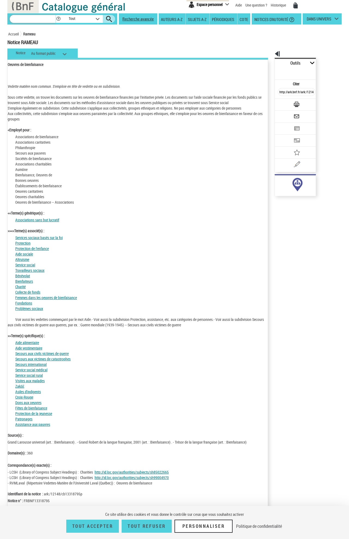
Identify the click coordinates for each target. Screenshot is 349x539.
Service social (25, 264)
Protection (23, 243)
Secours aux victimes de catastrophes (43, 359)
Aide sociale (24, 254)
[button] (58, 19)
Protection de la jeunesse (33, 413)
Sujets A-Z (197, 19)
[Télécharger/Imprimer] (282, 92)
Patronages (23, 418)
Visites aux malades (30, 380)
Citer (273, 71)
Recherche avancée (138, 19)
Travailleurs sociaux (29, 270)
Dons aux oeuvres (28, 402)
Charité (20, 286)
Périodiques (223, 19)
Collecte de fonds (27, 292)
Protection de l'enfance (32, 248)
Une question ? (256, 5)
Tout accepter (92, 526)
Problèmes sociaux (29, 308)
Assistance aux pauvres (32, 424)
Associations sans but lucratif (37, 219)
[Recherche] (33, 19)
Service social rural (29, 375)
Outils (269, 63)
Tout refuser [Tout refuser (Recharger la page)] (147, 526)
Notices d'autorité (271, 19)
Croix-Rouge (24, 397)
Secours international (31, 364)
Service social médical (31, 369)
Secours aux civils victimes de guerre (42, 353)
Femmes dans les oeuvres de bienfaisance (46, 297)
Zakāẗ (19, 386)
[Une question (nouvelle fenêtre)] (292, 145)
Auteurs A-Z (171, 19)
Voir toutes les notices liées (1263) (292, 193)
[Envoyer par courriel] (281, 103)
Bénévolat (22, 275)
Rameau (29, 34)
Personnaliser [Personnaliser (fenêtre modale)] (203, 526)
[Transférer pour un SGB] (283, 124)
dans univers (319, 20)
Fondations (23, 303)
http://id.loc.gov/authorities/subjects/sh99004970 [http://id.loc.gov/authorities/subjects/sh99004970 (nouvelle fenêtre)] (132, 477)
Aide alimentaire (27, 342)
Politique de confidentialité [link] (259, 526)
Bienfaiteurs (24, 281)
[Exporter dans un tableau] (285, 113)
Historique (279, 5)
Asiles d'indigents (28, 391)
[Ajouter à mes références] (284, 135)
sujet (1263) (278, 182)
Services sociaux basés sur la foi (39, 237)
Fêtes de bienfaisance (31, 408)
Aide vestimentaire (28, 348)
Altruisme (22, 259)
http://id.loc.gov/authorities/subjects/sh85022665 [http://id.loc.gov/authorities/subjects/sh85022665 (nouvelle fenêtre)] (132, 472)
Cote (244, 19)
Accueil (13, 34)
